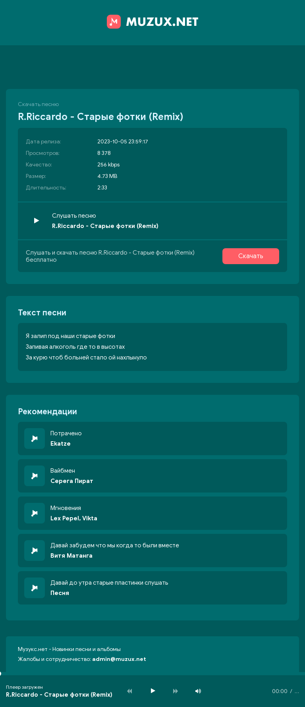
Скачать (250, 256)
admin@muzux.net (119, 659)
